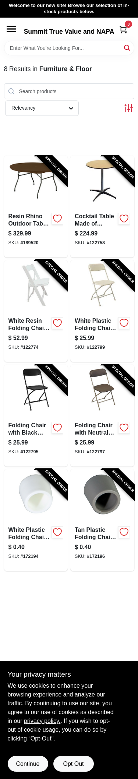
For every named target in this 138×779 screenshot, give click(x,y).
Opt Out (73, 764)
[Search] (127, 47)
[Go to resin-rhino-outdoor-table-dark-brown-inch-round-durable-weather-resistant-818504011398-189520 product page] (36, 206)
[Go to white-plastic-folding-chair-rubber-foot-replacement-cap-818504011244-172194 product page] (36, 520)
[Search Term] (69, 48)
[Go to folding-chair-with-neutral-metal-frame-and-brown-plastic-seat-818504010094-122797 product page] (102, 416)
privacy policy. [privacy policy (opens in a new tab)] (42, 721)
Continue (27, 764)
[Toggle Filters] (128, 108)
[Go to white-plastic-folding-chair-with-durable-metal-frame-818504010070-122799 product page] (102, 311)
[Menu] (11, 29)
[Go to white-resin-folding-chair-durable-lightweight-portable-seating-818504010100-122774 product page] (36, 311)
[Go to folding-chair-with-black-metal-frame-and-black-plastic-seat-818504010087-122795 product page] (36, 416)
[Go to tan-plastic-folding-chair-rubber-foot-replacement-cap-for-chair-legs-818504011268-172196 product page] (102, 520)
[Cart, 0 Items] (123, 29)
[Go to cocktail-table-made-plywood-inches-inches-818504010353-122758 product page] (102, 206)
